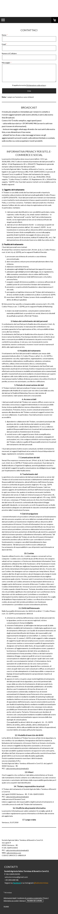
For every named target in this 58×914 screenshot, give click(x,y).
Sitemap (22, 901)
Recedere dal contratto (34, 901)
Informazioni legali (10, 898)
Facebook (17, 883)
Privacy (45, 898)
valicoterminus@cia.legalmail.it (17, 768)
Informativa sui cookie (11, 901)
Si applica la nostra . (29, 85)
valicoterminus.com (13, 853)
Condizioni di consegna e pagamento (29, 898)
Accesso (6, 906)
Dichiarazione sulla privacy (36, 85)
